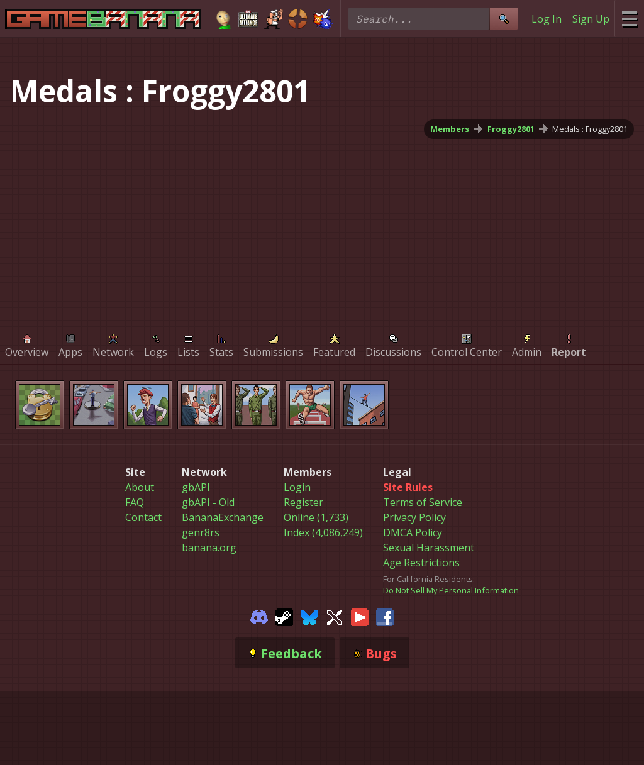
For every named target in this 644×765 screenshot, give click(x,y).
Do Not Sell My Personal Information (451, 590)
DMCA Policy (412, 532)
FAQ (134, 502)
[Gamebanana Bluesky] (309, 616)
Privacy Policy (414, 517)
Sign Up (590, 19)
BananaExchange (223, 517)
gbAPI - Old (208, 502)
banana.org (209, 547)
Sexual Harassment (428, 547)
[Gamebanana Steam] (284, 616)
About (139, 487)
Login (297, 487)
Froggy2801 (511, 129)
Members (449, 129)
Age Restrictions (421, 563)
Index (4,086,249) (323, 532)
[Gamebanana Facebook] (385, 616)
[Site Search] (503, 19)
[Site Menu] (629, 18)
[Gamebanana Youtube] (360, 616)
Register (303, 502)
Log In (546, 19)
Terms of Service (422, 502)
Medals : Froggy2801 (590, 129)
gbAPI (196, 487)
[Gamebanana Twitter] (335, 616)
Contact (143, 517)
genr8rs (200, 532)
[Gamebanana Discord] (259, 616)
